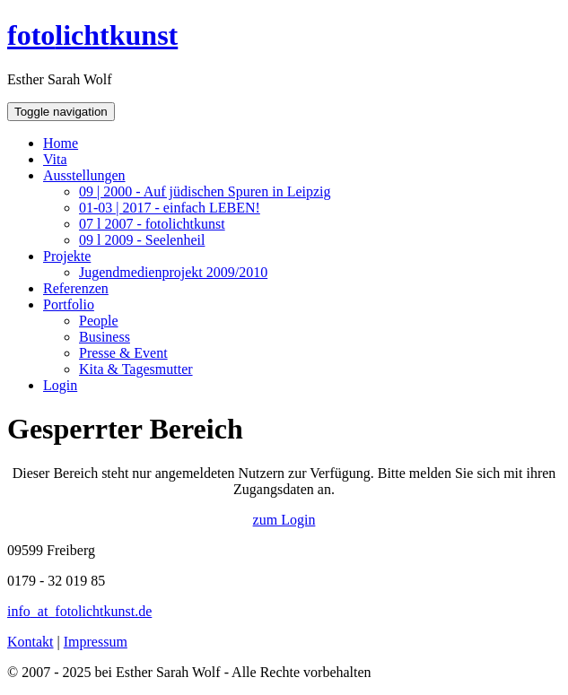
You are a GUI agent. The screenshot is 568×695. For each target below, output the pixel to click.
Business (104, 336)
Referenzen (76, 288)
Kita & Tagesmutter (136, 369)
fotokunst (92, 35)
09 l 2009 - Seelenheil (142, 240)
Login (60, 385)
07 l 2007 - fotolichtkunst (152, 223)
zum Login (284, 519)
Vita (55, 159)
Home (60, 143)
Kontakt (30, 641)
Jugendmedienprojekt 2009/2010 (173, 272)
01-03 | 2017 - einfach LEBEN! (169, 207)
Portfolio (68, 304)
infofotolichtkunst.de (79, 611)
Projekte (67, 256)
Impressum (95, 641)
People (98, 320)
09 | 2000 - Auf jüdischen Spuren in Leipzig (205, 191)
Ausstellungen (84, 175)
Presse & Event (123, 353)
